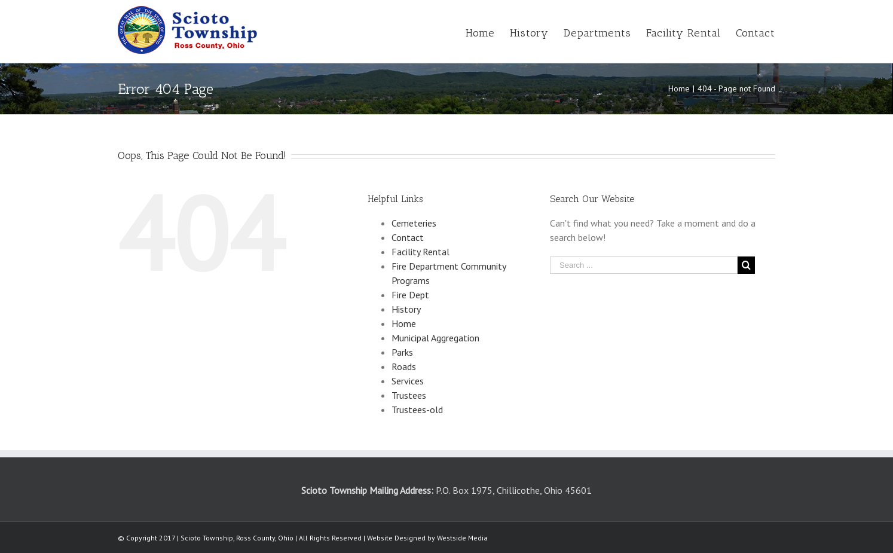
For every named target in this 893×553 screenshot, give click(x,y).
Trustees (409, 395)
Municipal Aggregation (435, 338)
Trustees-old (417, 409)
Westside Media (462, 537)
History (406, 309)
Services (408, 381)
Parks (402, 352)
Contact (408, 237)
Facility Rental (420, 252)
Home (404, 323)
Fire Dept (410, 295)
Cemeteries (414, 223)
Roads (404, 366)
